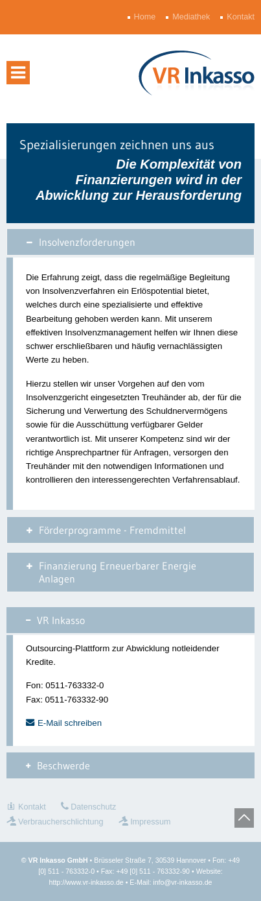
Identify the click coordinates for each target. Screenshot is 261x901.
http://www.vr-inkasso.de (86, 882)
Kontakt (242, 16)
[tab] (130, 242)
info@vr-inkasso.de (182, 882)
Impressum (150, 821)
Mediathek (192, 16)
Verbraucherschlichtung (61, 821)
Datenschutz (93, 806)
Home (146, 16)
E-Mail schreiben (70, 723)
